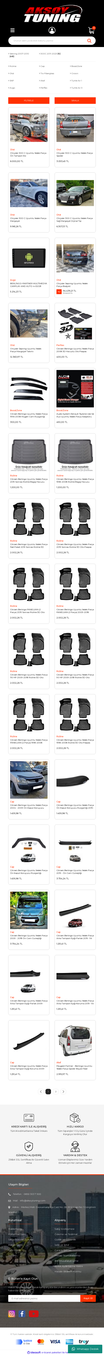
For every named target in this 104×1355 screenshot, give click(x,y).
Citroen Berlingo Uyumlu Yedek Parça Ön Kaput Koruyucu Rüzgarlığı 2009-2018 (29, 872)
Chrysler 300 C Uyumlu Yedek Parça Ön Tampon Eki (28, 154)
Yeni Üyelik (14, 1250)
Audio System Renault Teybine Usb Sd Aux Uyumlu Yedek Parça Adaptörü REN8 (75, 415)
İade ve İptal (62, 1244)
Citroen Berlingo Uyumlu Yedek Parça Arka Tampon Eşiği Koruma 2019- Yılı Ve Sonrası (75, 1002)
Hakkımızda (15, 1228)
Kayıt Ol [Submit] (88, 1298)
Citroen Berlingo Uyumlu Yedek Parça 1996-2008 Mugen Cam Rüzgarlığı (29, 415)
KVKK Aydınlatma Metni (69, 1266)
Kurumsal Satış (17, 1234)
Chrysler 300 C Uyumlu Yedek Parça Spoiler (74, 154)
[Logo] (52, 13)
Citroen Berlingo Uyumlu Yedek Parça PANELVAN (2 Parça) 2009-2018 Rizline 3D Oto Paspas (75, 611)
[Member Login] (52, 30)
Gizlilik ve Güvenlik (65, 1239)
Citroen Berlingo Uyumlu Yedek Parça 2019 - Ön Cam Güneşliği (75, 871)
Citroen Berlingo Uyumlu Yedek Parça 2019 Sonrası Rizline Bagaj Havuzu (29, 480)
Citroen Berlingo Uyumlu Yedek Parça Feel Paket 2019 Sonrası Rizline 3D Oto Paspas (29, 545)
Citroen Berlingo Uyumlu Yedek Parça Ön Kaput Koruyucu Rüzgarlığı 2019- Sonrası (75, 806)
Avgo (13, 280)
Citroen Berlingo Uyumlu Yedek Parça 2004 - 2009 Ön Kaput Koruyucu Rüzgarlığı (29, 806)
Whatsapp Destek (85, 1349)
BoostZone (16, 410)
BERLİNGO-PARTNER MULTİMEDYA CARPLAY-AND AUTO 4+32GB (28, 284)
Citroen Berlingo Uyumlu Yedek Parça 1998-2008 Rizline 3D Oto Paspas (75, 741)
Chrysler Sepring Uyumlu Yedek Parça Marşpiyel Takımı (25, 350)
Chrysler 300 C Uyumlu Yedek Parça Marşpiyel (28, 219)
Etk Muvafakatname (66, 1260)
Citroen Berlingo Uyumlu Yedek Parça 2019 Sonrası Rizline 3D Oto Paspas (75, 545)
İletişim (12, 1255)
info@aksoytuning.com (32, 1200)
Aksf (58, 1062)
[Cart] (91, 30)
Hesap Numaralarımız (67, 1255)
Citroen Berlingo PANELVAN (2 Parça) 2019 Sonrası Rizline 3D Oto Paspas (27, 611)
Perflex (60, 345)
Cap (12, 801)
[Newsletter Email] (44, 1298)
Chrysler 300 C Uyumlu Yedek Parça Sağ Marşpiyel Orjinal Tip (74, 219)
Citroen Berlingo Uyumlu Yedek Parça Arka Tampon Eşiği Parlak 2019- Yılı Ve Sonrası (75, 937)
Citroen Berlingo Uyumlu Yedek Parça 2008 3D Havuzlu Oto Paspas (75, 350)
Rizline (13, 475)
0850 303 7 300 (32, 1194)
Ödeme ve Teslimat (66, 1234)
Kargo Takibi (15, 1244)
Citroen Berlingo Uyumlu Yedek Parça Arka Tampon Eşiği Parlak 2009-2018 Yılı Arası (29, 1002)
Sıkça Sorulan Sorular (20, 1239)
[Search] (52, 40)
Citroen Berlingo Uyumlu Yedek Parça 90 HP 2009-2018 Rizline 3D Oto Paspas (75, 676)
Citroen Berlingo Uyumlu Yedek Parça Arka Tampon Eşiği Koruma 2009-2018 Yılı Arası (29, 1067)
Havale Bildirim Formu (68, 1271)
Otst (12, 149)
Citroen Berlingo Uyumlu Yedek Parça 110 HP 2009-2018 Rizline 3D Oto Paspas (29, 676)
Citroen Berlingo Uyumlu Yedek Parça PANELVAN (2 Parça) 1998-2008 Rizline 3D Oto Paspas (29, 741)
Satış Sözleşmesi (64, 1228)
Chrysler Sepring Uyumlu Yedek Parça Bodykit (72, 284)
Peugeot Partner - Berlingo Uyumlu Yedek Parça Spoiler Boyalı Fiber (74, 1067)
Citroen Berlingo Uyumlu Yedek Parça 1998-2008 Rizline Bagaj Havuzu (75, 480)
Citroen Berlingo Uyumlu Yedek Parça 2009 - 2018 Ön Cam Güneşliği (29, 937)
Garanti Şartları (63, 1250)
